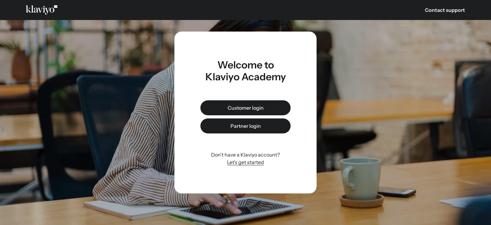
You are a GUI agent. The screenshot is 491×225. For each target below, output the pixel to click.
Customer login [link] (246, 108)
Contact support (445, 10)
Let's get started (245, 162)
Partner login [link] (245, 126)
